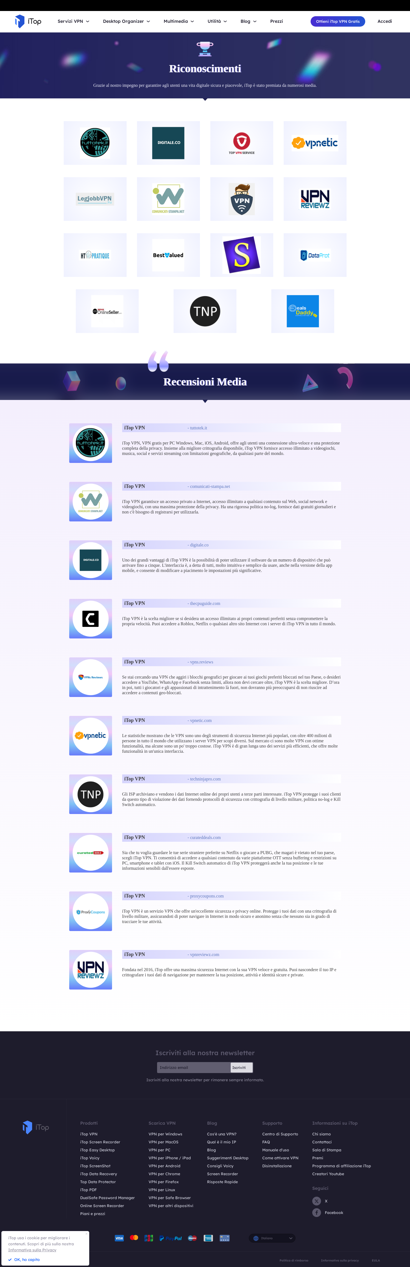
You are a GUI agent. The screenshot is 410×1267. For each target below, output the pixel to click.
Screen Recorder (222, 1173)
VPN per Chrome (164, 1173)
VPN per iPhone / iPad (170, 1157)
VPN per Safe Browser (170, 1197)
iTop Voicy (89, 1157)
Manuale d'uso (275, 1149)
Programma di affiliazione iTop (341, 1165)
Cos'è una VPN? (221, 1134)
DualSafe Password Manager (107, 1197)
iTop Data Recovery (98, 1173)
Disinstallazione (277, 1165)
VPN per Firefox (164, 1181)
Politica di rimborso (294, 1260)
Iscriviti (239, 1067)
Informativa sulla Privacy (32, 1249)
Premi (317, 1157)
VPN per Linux (162, 1189)
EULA (376, 1260)
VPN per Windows (165, 1134)
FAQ (266, 1142)
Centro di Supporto (280, 1134)
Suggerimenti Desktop (228, 1157)
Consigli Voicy (220, 1165)
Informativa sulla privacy (340, 1260)
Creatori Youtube (328, 1173)
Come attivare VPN (280, 1157)
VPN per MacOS (163, 1142)
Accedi (385, 21)
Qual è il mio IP (221, 1142)
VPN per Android (164, 1165)
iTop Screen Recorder (100, 1142)
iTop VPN (88, 1134)
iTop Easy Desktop (97, 1149)
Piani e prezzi (92, 1213)
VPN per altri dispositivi (171, 1205)
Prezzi (276, 21)
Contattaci (322, 1142)
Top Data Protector (98, 1181)
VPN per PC (160, 1149)
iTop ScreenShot (95, 1165)
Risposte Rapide (222, 1181)
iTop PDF (88, 1189)
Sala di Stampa (326, 1149)
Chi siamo (321, 1134)
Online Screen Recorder (102, 1205)
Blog (211, 1149)
